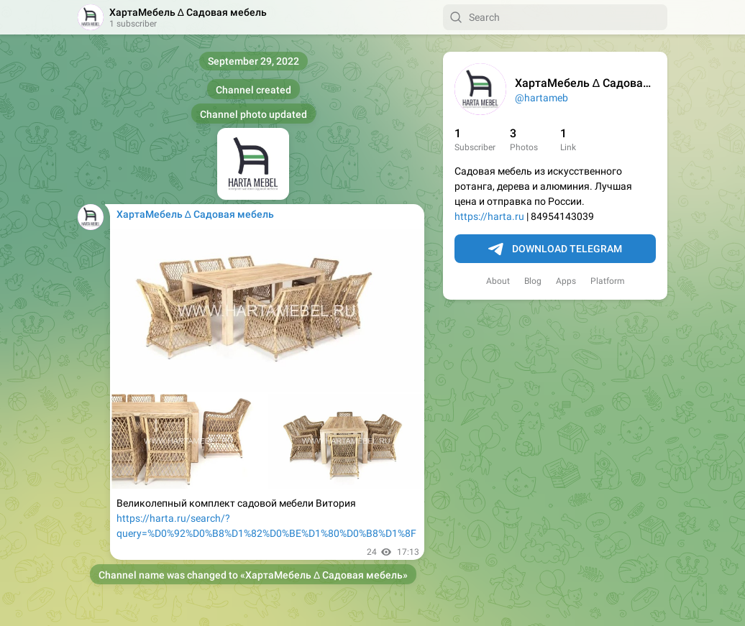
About (498, 281)
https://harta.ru (489, 216)
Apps (566, 281)
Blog (532, 281)
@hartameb (541, 97)
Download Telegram (555, 249)
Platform (607, 281)
